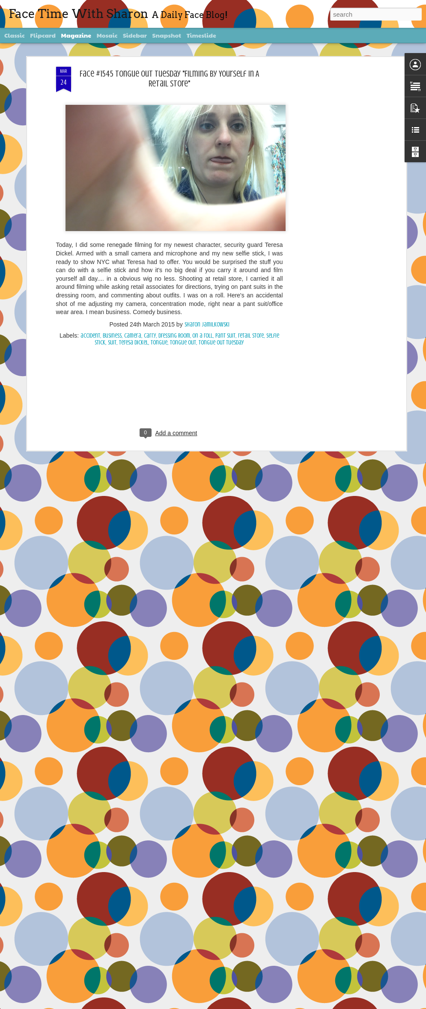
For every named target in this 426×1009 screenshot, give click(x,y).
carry (150, 159)
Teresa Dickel (133, 166)
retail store (251, 159)
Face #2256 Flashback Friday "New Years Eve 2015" (194, 708)
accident (90, 159)
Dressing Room (174, 159)
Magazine (76, 35)
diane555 (228, 1004)
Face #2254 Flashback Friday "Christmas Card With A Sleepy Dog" (212, 902)
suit (112, 166)
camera (132, 159)
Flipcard (43, 35)
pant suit (225, 159)
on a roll (202, 159)
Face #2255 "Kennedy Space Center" (177, 805)
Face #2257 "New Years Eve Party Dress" (181, 611)
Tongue (159, 166)
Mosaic (107, 35)
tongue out (183, 166)
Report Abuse (291, 1004)
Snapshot (166, 35)
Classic (14, 35)
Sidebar (135, 35)
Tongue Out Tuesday (221, 166)
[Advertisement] (169, 220)
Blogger (271, 1004)
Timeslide (201, 35)
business (112, 159)
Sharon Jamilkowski (207, 148)
